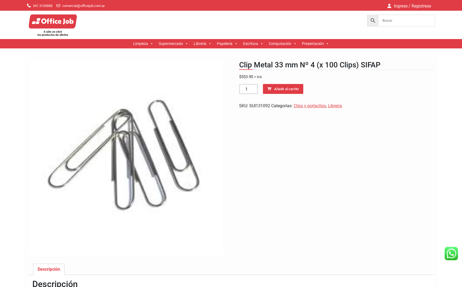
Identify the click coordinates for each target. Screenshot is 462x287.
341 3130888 (42, 6)
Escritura (253, 43)
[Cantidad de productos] (248, 89)
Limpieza (143, 43)
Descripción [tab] (49, 269)
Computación (283, 43)
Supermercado (173, 43)
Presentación (315, 43)
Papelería (227, 43)
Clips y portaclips (310, 105)
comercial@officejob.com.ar (83, 6)
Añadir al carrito (286, 89)
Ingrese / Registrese (412, 6)
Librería (203, 43)
